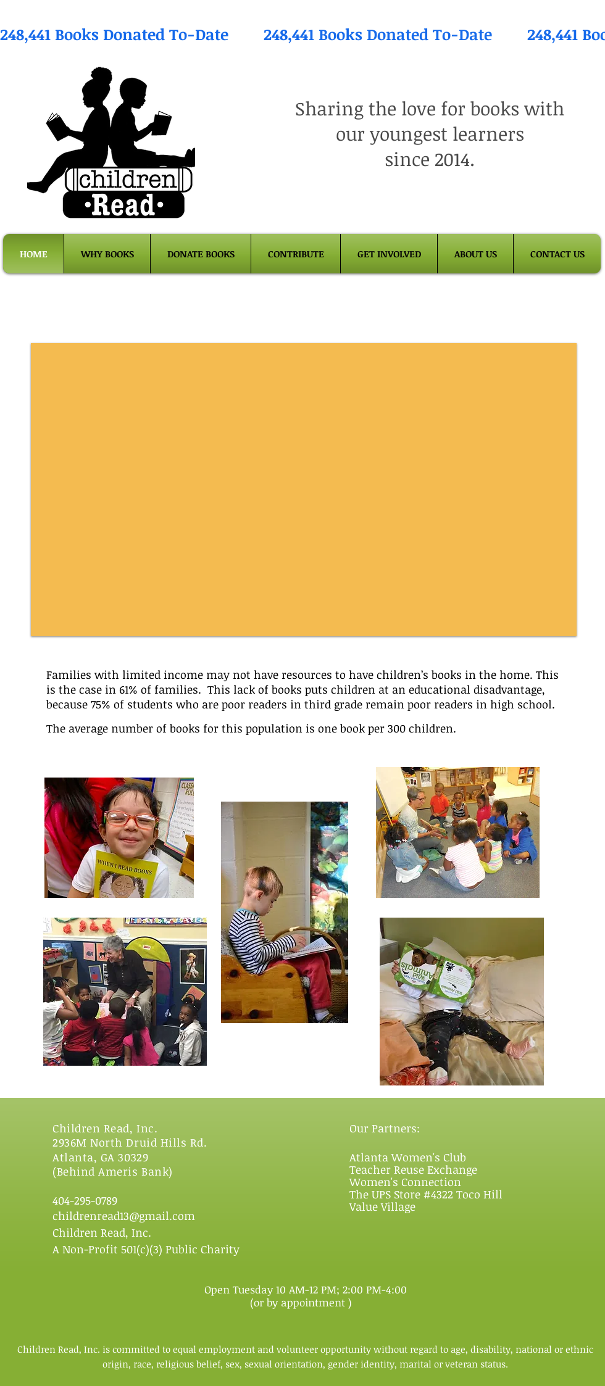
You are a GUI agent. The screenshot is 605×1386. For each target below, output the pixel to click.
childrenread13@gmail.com (123, 1215)
